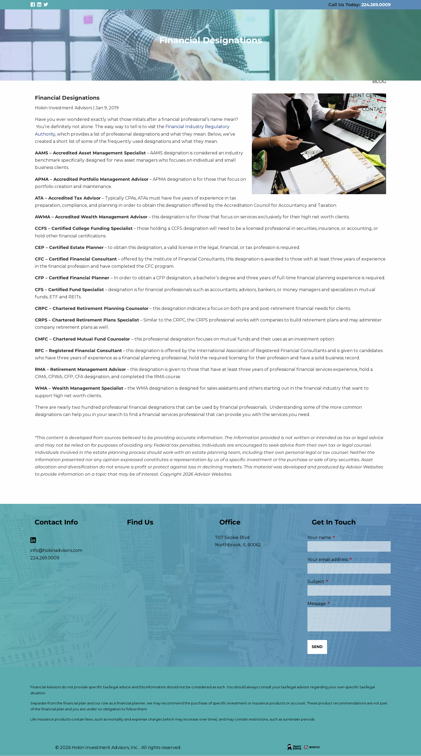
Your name (341, 537)
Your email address (349, 559)
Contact (374, 109)
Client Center (366, 95)
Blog (379, 81)
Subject (338, 581)
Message (339, 603)
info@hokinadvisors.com (56, 550)
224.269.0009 (376, 4)
